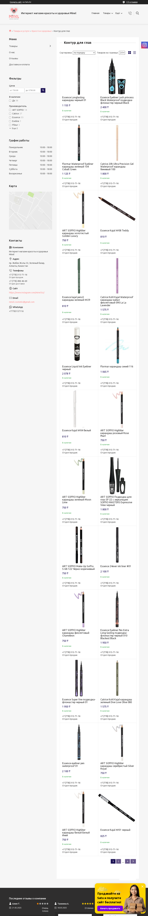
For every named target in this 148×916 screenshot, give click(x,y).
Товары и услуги (21, 31)
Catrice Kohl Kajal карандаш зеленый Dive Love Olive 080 (116, 701)
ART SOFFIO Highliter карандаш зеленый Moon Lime (76, 499)
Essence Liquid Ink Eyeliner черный (76, 368)
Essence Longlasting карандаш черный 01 (74, 98)
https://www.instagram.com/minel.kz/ (26, 292)
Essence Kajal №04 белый (76, 430)
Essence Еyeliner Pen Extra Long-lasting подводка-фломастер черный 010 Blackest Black (114, 634)
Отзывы (13, 58)
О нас (12, 52)
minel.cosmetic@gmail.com (21, 302)
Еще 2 (15, 128)
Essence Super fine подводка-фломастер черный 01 (79, 701)
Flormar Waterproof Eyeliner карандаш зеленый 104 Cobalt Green (77, 166)
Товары (106, 13)
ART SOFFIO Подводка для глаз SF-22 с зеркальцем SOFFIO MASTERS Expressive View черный (116, 500)
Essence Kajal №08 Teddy (114, 230)
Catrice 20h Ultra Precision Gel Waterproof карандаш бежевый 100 (117, 166)
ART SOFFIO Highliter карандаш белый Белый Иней (76, 832)
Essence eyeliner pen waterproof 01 (73, 764)
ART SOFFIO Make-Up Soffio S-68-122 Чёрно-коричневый (78, 567)
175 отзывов (131, 2)
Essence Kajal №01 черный (115, 829)
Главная (95, 13)
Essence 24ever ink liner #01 (115, 566)
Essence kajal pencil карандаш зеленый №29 (76, 298)
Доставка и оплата (19, 64)
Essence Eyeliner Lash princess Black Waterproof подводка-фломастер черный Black (117, 100)
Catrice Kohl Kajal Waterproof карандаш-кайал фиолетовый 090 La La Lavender (116, 301)
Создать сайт (16, 2)
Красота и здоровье (42, 31)
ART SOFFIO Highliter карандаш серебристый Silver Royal (117, 766)
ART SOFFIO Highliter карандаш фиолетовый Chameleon (75, 633)
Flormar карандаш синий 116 (116, 366)
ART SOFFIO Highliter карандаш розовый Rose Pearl (114, 433)
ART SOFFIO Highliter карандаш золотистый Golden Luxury (75, 233)
